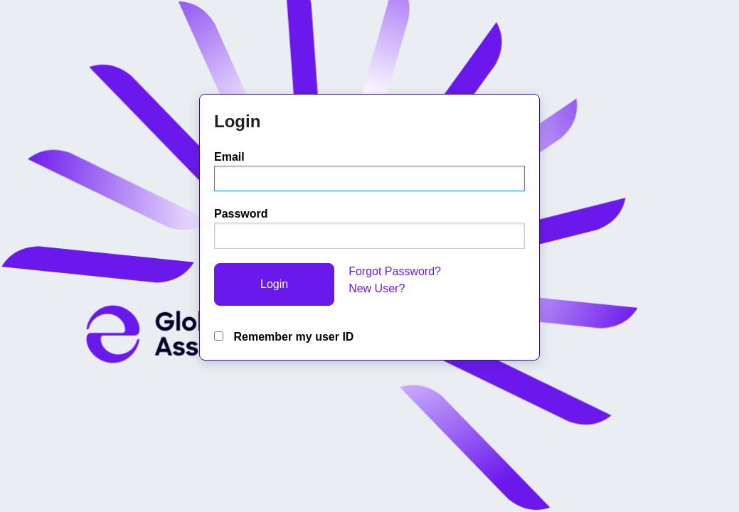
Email (229, 157)
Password (241, 214)
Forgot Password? (395, 271)
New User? (377, 288)
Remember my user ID (283, 337)
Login (274, 284)
